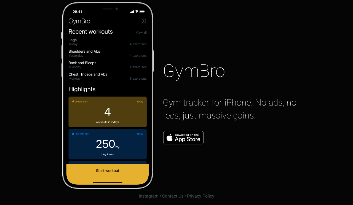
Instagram (149, 196)
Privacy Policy (200, 196)
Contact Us (172, 196)
